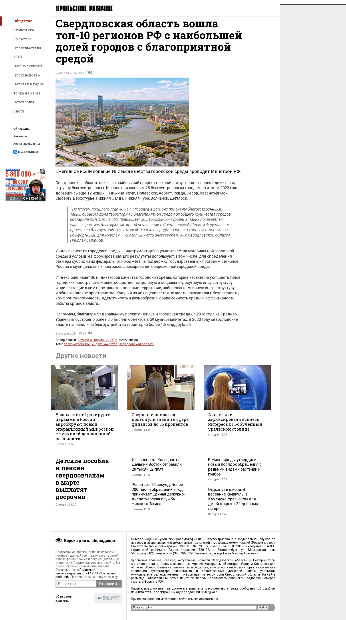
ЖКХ (18, 56)
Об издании (21, 128)
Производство (26, 75)
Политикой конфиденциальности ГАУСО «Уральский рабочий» (86, 573)
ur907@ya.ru (210, 592)
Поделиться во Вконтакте (89, 77)
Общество (22, 20)
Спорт (18, 111)
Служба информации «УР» (97, 344)
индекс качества (104, 349)
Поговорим (23, 102)
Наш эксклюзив (28, 66)
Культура (22, 38)
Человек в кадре (28, 84)
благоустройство (77, 349)
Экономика (23, 30)
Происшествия (27, 48)
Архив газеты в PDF (27, 143)
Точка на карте (26, 93)
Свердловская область (136, 349)
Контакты (20, 136)
